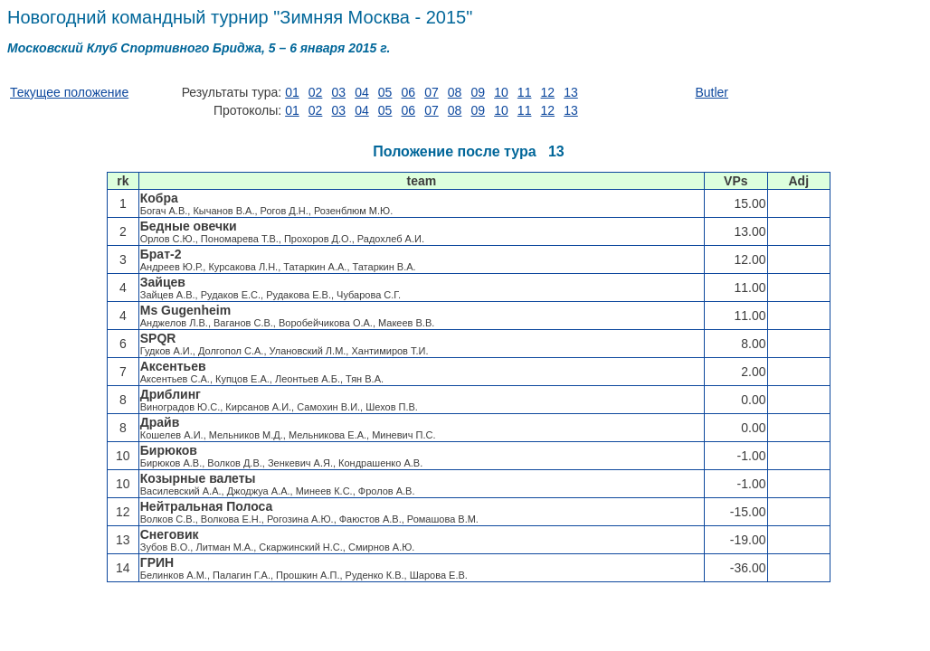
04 (362, 92)
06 (408, 92)
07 (431, 92)
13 (571, 92)
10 (501, 92)
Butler (711, 92)
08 (455, 92)
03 (338, 92)
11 (524, 92)
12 (548, 92)
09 (478, 92)
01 (292, 92)
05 (385, 92)
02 (315, 92)
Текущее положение (69, 92)
